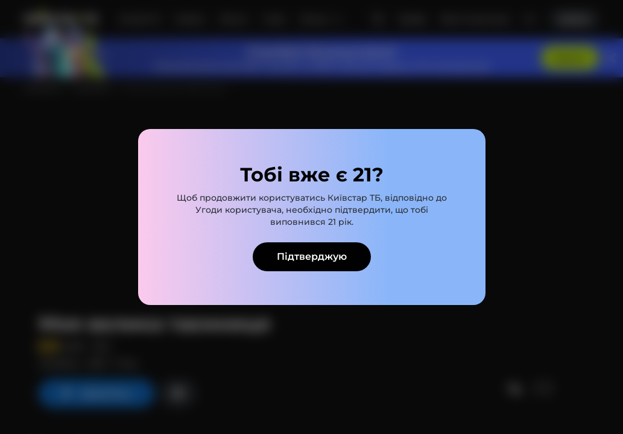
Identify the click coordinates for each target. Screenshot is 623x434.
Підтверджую (312, 256)
